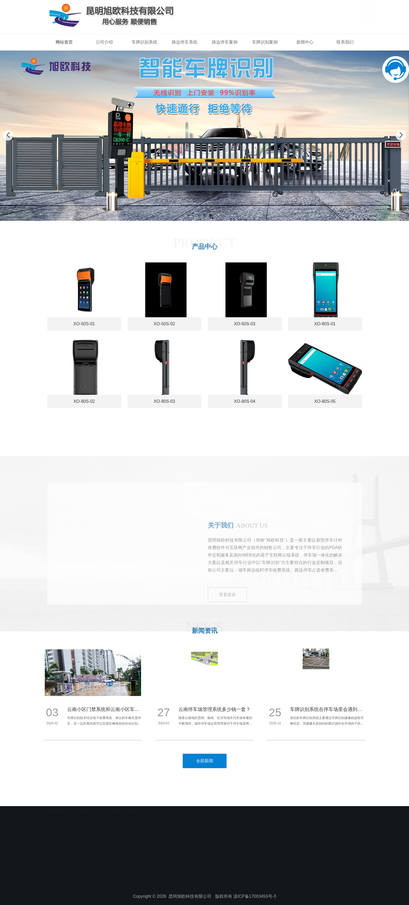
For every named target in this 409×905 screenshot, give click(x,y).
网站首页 (64, 42)
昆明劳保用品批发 (116, 810)
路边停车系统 (184, 42)
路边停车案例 (225, 42)
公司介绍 (104, 42)
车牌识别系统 (144, 42)
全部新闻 (204, 761)
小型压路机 (145, 810)
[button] (198, 215)
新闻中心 (305, 42)
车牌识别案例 (265, 42)
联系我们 (345, 42)
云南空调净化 (85, 810)
